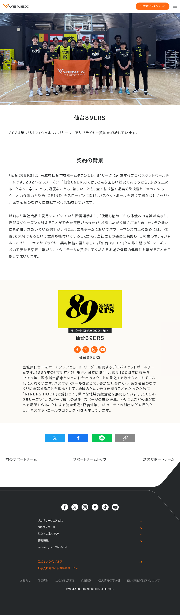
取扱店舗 (43, 580)
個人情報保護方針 (109, 580)
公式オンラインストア (152, 6)
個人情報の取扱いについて (143, 580)
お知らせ (25, 580)
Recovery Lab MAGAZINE (53, 547)
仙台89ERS (90, 357)
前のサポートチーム (21, 459)
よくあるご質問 (64, 580)
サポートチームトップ (90, 459)
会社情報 (43, 540)
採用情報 (85, 580)
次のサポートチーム (159, 459)
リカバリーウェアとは (50, 520)
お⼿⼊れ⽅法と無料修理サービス (58, 568)
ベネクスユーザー (48, 527)
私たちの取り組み (48, 533)
